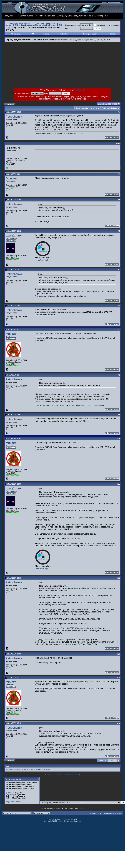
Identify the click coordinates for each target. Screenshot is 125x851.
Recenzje (39, 16)
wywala (48, 769)
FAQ (105, 16)
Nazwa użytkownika (72, 25)
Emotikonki (10, 794)
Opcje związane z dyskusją (86, 108)
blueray (17, 769)
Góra (120, 813)
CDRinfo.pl (102, 813)
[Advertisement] (37, 65)
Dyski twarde (27, 16)
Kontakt (93, 813)
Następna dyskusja (71, 774)
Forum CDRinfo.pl (16, 23)
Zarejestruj (79, 90)
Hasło (67, 28)
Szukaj (113, 34)
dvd (22, 769)
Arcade (46, 34)
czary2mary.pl (41, 260)
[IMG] (12, 796)
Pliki (17, 16)
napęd (38, 769)
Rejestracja (16, 34)
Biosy (59, 16)
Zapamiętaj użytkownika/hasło (107, 25)
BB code (9, 792)
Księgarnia (50, 16)
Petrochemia (14, 116)
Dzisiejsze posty (90, 34)
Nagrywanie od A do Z (82, 16)
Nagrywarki (9, 16)
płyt (43, 769)
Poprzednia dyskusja (54, 774)
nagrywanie (31, 769)
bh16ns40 (9, 769)
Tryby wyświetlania (109, 108)
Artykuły (67, 16)
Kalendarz (64, 34)
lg (25, 769)
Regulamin (112, 813)
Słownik (98, 16)
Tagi (7, 766)
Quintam (11, 178)
